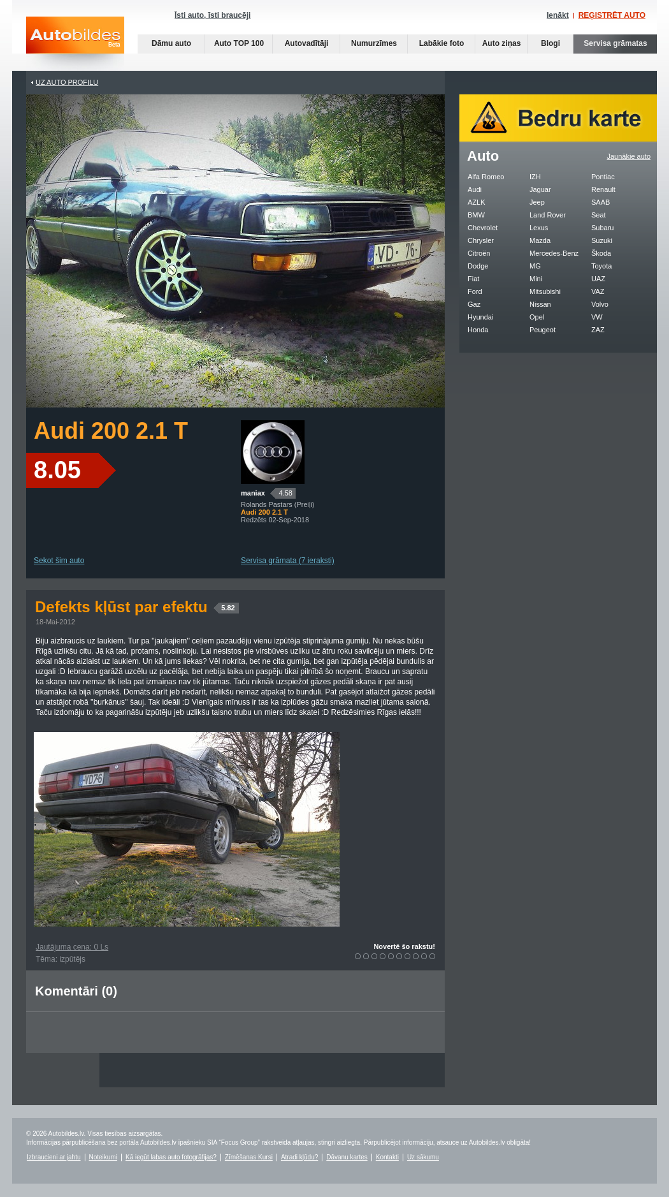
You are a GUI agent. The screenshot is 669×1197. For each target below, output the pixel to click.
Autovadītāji (307, 43)
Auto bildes (75, 44)
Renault (603, 189)
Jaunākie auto (629, 156)
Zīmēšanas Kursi (249, 1157)
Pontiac (603, 176)
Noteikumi (103, 1157)
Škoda (601, 253)
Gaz (474, 304)
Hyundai (480, 317)
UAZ (598, 279)
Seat (598, 215)
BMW (476, 215)
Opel (536, 317)
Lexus (538, 227)
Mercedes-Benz (554, 253)
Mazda (539, 240)
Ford (475, 291)
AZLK (477, 202)
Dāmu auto (171, 43)
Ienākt (558, 15)
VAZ (598, 291)
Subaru (602, 227)
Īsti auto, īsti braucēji (212, 15)
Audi (475, 189)
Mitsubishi (545, 291)
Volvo (599, 304)
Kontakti (387, 1157)
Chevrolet (483, 227)
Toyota (601, 266)
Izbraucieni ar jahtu (54, 1157)
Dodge (478, 266)
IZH (535, 176)
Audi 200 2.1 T (111, 431)
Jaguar (540, 189)
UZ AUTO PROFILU (67, 82)
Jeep (537, 202)
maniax (253, 493)
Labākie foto (441, 43)
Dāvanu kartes (346, 1157)
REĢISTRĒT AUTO (612, 15)
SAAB (600, 202)
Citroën (479, 253)
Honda (478, 330)
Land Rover (547, 215)
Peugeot (542, 330)
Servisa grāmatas (615, 43)
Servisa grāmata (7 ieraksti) (287, 560)
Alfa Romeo (486, 176)
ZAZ (598, 330)
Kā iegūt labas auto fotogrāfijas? (171, 1157)
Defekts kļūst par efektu (137, 606)
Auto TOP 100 (239, 43)
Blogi (550, 43)
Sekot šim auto (59, 560)
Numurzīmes (374, 43)
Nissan (540, 304)
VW (597, 317)
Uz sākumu (423, 1157)
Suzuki (601, 240)
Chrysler (481, 240)
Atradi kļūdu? (299, 1157)
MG (535, 266)
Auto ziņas (501, 43)
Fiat (473, 279)
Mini (535, 279)
